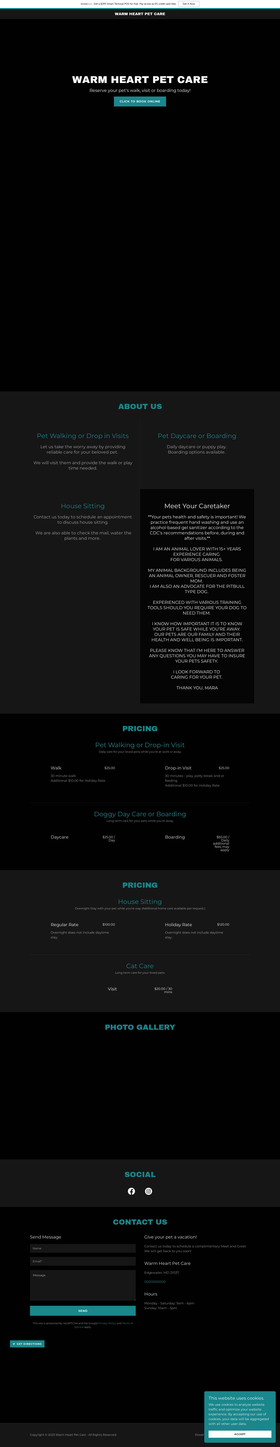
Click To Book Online (140, 101)
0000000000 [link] (155, 1282)
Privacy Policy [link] (107, 1323)
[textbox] (83, 1248)
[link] (140, 14)
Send (83, 1311)
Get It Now (189, 4)
